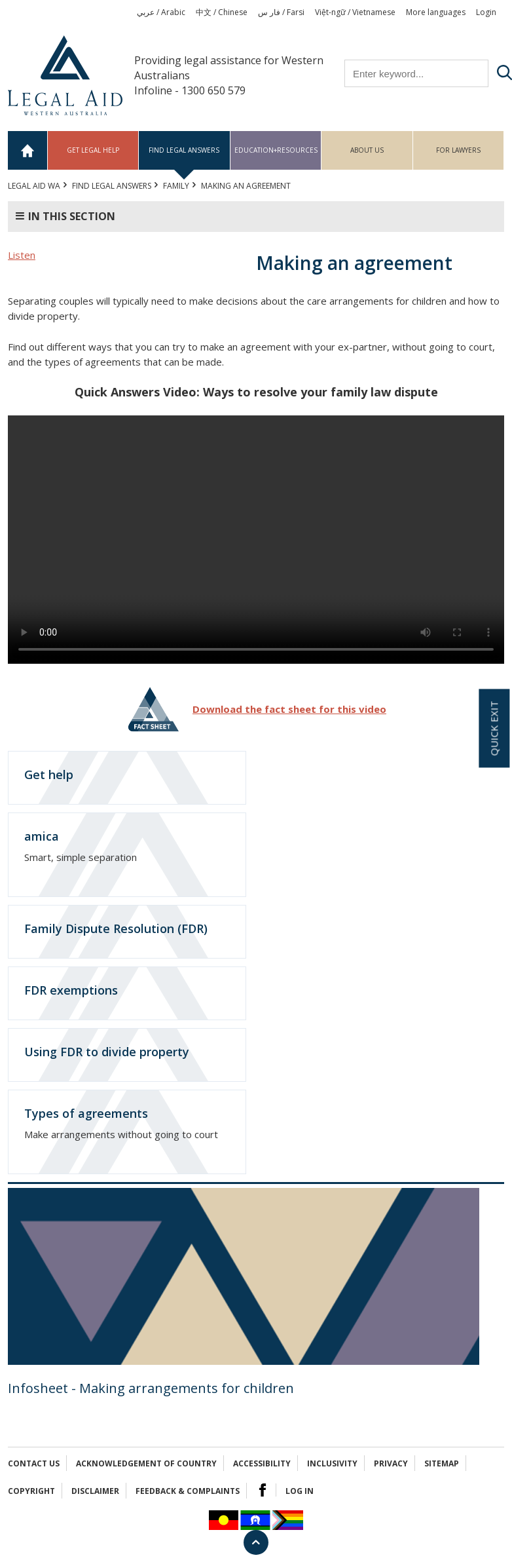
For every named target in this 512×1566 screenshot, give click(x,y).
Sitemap (441, 1463)
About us (367, 150)
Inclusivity (332, 1463)
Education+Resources (276, 150)
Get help (48, 774)
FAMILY (176, 185)
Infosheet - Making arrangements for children (151, 1388)
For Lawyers (458, 150)
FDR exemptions (71, 990)
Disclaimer (95, 1491)
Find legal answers (184, 150)
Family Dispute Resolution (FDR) (116, 928)
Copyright (31, 1491)
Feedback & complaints (188, 1491)
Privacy (391, 1463)
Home (28, 150)
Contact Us (34, 1463)
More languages (436, 12)
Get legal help (93, 150)
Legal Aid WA (34, 185)
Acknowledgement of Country (146, 1463)
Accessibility (262, 1463)
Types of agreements (86, 1113)
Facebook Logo (262, 1490)
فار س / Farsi (281, 12)
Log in (299, 1491)
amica (41, 836)
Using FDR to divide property (106, 1052)
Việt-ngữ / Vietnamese (355, 12)
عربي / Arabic (161, 12)
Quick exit (493, 728)
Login (486, 12)
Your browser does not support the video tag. (256, 539)
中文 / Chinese (221, 12)
